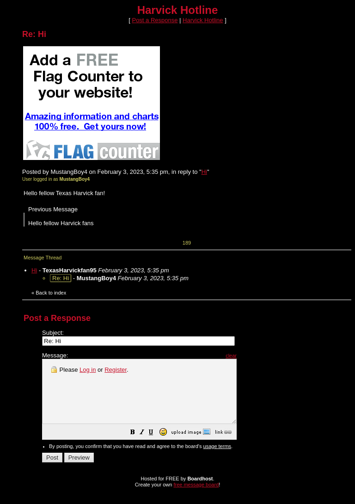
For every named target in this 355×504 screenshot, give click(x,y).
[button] (155, 446)
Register (115, 369)
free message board (196, 497)
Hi (204, 171)
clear (254, 355)
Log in (88, 369)
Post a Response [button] (155, 20)
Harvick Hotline (203, 20)
